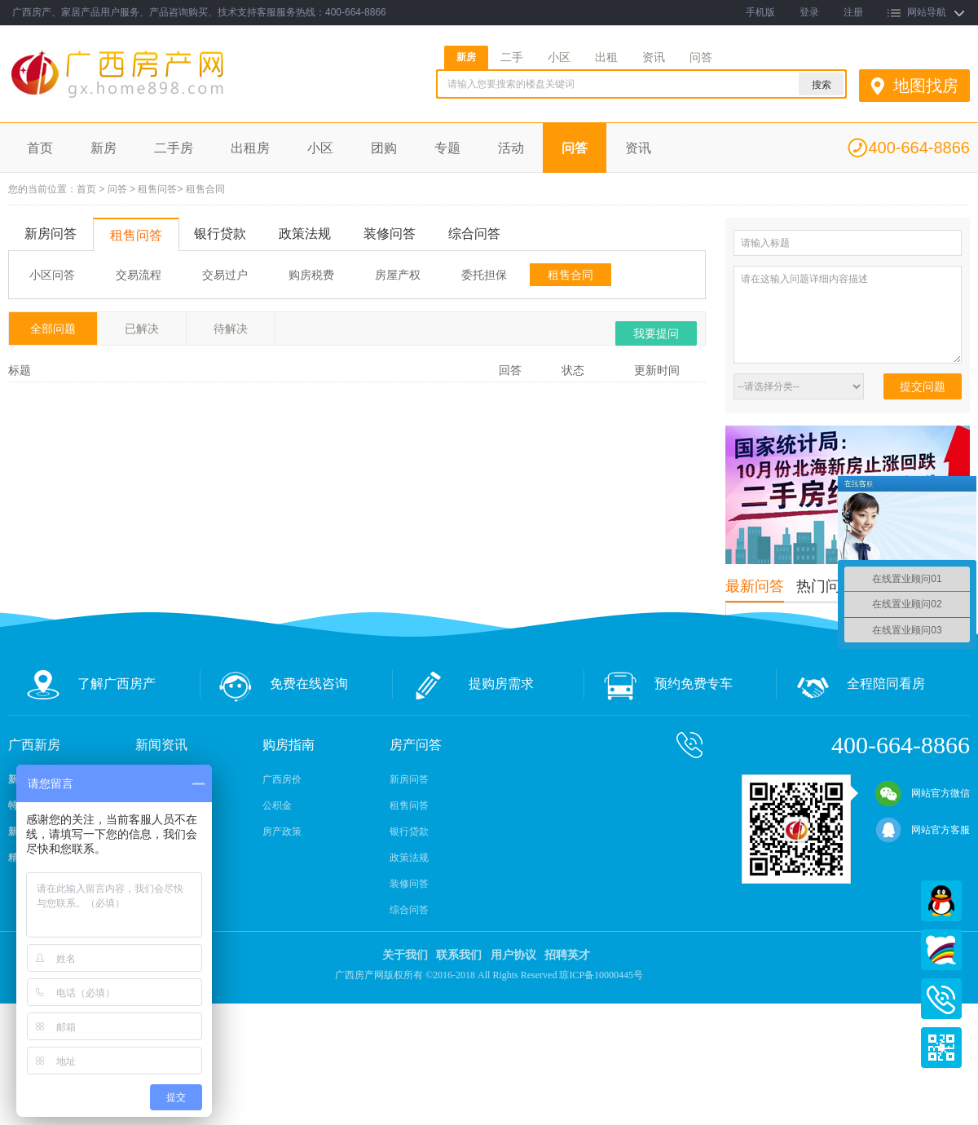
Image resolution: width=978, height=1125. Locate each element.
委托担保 (484, 274)
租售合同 (205, 189)
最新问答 (754, 586)
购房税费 (311, 274)
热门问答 (825, 586)
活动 (511, 148)
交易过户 (225, 274)
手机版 (760, 12)
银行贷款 (220, 233)
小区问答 (52, 274)
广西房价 (282, 779)
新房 (466, 57)
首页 (40, 148)
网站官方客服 (922, 830)
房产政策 (282, 831)
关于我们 (405, 955)
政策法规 (305, 233)
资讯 (653, 57)
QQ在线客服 (941, 900)
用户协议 (513, 955)
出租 (606, 57)
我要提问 (656, 333)
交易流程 (138, 274)
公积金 (277, 805)
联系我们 (459, 955)
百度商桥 (941, 949)
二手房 (173, 148)
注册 (853, 12)
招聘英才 (567, 955)
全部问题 (53, 328)
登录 (809, 12)
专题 (447, 148)
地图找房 (925, 86)
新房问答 (50, 233)
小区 (559, 57)
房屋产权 (398, 274)
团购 (384, 148)
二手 (511, 57)
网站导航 (926, 12)
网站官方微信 (922, 793)
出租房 (250, 148)
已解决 (142, 328)
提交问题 (922, 386)
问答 (700, 57)
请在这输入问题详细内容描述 (848, 315)
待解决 (231, 328)
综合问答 (474, 233)
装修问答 (389, 233)
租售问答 (157, 189)
